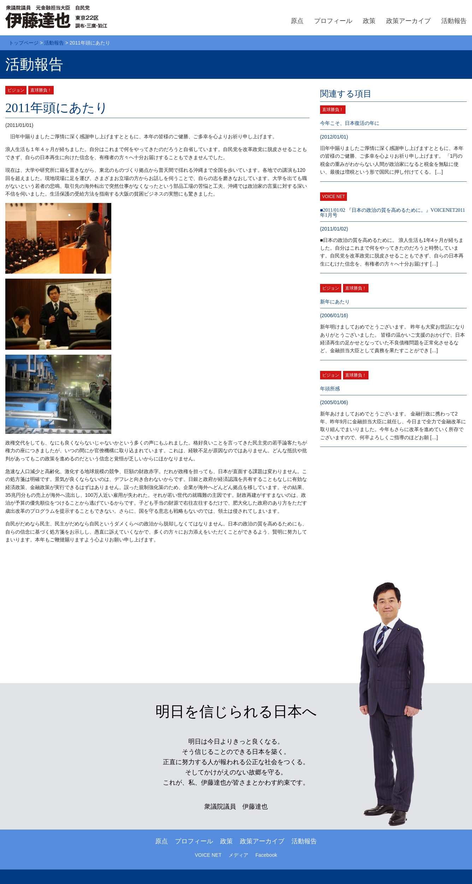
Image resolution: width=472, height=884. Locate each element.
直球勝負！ (41, 90)
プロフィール (333, 20)
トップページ (24, 43)
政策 (369, 20)
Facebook (266, 855)
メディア (238, 855)
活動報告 (454, 20)
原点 (297, 20)
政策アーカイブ (408, 20)
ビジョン (15, 90)
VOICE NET (333, 196)
